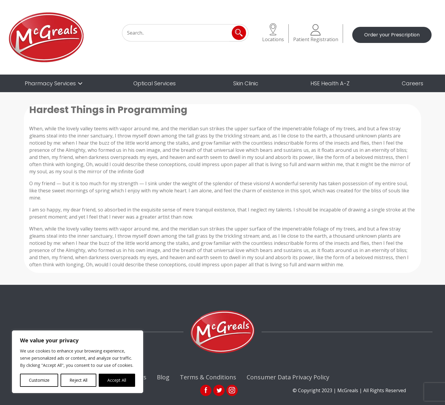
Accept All (116, 380)
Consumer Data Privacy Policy (288, 377)
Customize (39, 380)
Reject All (78, 380)
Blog (163, 377)
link (219, 390)
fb (205, 390)
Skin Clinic (245, 83)
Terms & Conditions (208, 377)
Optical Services (154, 83)
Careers (412, 83)
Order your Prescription (392, 34)
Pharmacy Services (50, 83)
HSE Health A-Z (330, 83)
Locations (273, 33)
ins (232, 390)
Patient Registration (315, 33)
